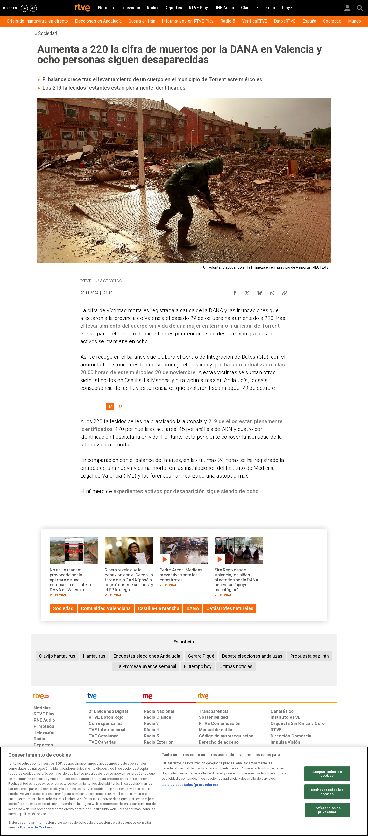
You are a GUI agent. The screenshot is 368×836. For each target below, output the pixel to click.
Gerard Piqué (201, 656)
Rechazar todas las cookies (327, 792)
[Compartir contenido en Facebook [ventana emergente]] (235, 292)
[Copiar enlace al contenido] (284, 292)
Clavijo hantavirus (57, 656)
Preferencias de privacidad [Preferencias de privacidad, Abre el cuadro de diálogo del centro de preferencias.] (327, 810)
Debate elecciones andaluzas (252, 656)
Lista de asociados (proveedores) (190, 785)
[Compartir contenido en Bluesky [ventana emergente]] (259, 292)
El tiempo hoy (198, 666)
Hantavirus (94, 656)
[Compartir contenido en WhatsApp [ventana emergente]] (272, 292)
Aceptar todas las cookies (327, 773)
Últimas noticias (236, 666)
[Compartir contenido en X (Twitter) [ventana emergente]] (247, 292)
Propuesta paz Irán (309, 656)
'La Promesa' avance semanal (146, 666)
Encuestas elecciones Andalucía (146, 656)
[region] (184, 791)
